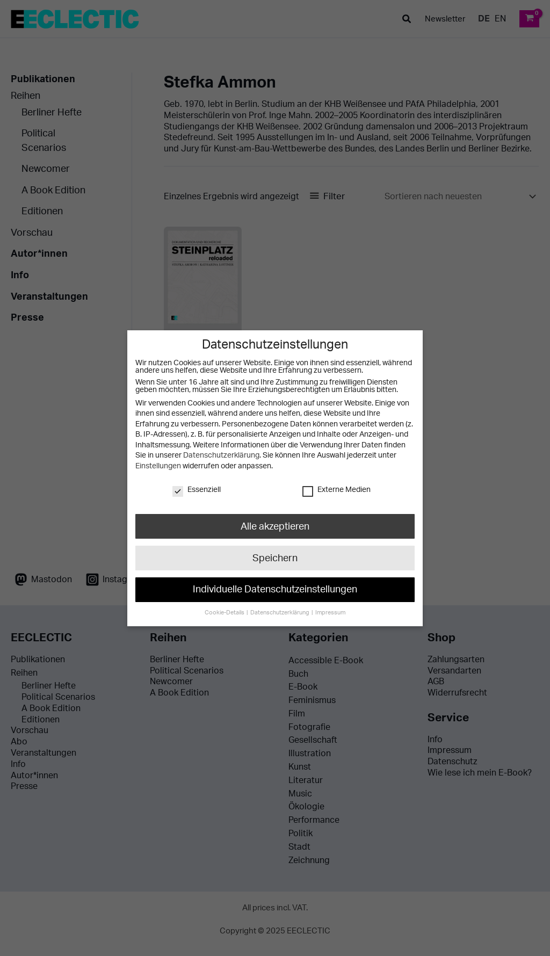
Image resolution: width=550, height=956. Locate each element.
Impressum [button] (329, 610)
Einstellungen (158, 466)
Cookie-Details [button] (226, 610)
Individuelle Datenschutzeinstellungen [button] (275, 587)
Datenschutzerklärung (221, 455)
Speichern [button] (274, 557)
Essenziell (196, 489)
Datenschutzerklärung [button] (280, 610)
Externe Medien (336, 489)
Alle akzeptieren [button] (275, 526)
